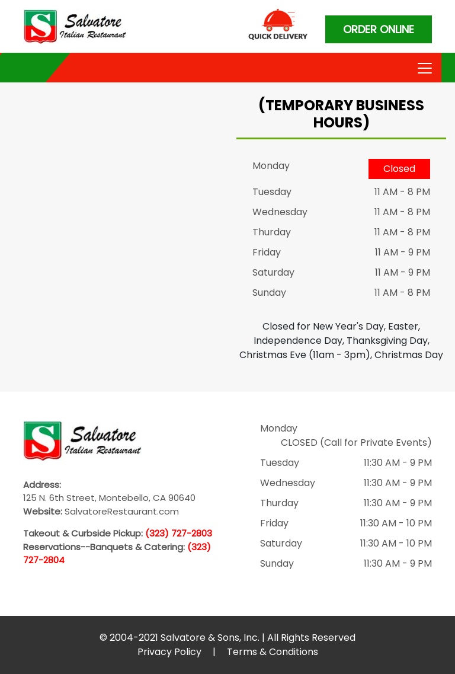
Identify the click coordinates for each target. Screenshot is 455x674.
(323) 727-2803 (178, 533)
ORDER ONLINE (378, 29)
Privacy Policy (169, 652)
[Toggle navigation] (423, 67)
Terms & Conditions (272, 652)
